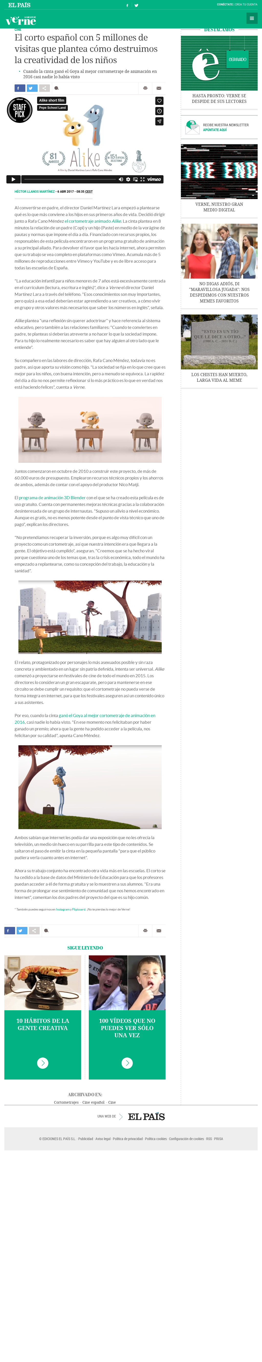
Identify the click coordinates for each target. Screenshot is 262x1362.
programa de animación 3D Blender (52, 497)
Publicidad (85, 1138)
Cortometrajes (66, 1102)
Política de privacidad (128, 1138)
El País (20, 4)
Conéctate (225, 4)
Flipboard (78, 909)
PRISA (218, 1138)
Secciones (252, 18)
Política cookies (156, 1138)
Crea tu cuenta (246, 4)
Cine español (93, 1102)
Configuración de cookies (186, 1138)
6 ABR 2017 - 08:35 (75, 191)
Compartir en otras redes (44, 88)
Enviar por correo (159, 88)
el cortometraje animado (93, 221)
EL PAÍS (146, 1116)
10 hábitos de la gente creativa (42, 1025)
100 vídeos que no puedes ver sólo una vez (127, 1028)
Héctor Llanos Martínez (35, 191)
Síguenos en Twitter (136, 5)
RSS (209, 1138)
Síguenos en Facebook (127, 5)
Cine (112, 1102)
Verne (20, 20)
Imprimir (145, 88)
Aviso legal (103, 1138)
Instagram (63, 909)
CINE (18, 29)
